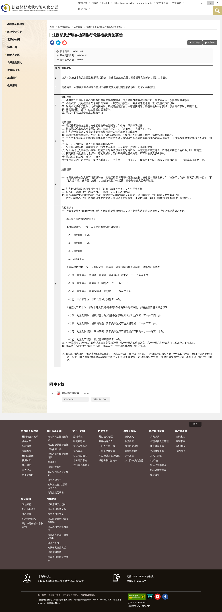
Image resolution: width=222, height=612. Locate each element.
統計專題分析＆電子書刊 (32, 525)
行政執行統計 (29, 509)
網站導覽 (82, 3)
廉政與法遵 (13, 69)
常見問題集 (162, 3)
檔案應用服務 (55, 552)
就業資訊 (154, 474)
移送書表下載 (157, 446)
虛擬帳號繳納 (131, 446)
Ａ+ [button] (218, 3)
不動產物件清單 (107, 450)
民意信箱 (176, 3)
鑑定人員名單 (55, 479)
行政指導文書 (55, 449)
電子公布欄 (13, 39)
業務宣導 (77, 450)
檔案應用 (12, 85)
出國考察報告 (55, 466)
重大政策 (26, 470)
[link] (52, 43)
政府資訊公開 (14, 31)
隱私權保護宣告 (88, 595)
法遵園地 (180, 450)
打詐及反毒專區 (81, 465)
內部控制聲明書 (56, 492)
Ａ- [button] (202, 3)
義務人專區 (13, 54)
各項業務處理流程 (159, 441)
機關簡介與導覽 (16, 24)
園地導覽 (26, 504)
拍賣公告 (12, 47)
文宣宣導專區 (80, 446)
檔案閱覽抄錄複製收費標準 (58, 520)
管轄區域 (26, 450)
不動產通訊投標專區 (109, 455)
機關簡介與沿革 (30, 436)
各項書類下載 (157, 450)
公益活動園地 (80, 455)
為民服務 (78, 27)
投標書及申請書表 (108, 460)
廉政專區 (180, 441)
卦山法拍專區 (106, 436)
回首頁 (94, 3)
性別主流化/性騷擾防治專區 (57, 486)
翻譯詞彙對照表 (158, 470)
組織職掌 (26, 446)
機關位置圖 (28, 455)
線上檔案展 (53, 542)
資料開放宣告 (54, 595)
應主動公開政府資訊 (58, 444)
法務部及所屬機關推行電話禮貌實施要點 (104, 27)
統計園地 (12, 77)
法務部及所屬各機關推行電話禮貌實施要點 (87, 35)
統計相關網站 (29, 518)
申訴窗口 (154, 460)
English (106, 3)
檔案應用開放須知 (57, 504)
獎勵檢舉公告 (131, 450)
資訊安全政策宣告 (71, 595)
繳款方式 (129, 436)
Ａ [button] (210, 3)
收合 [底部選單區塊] (195, 424)
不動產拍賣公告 (107, 446)
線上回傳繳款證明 (134, 460)
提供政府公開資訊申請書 (58, 456)
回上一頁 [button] (196, 42)
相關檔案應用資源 (57, 547)
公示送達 (129, 455)
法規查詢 (180, 436)
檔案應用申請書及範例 (58, 528)
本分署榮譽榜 (80, 460)
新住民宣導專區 (158, 465)
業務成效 (26, 513)
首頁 (52, 27)
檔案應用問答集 (56, 513)
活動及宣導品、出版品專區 (58, 536)
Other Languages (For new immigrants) (132, 3)
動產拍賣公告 (106, 441)
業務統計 (52, 462)
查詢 (217, 10)
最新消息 (77, 436)
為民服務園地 (14, 62)
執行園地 (180, 446)
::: (3, 2)
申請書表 (129, 441)
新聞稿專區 (79, 441)
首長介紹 (26, 441)
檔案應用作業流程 (57, 509)
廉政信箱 (82, 8)
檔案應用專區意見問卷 (58, 559)
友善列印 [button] (211, 42)
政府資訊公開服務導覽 (58, 438)
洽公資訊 (26, 465)
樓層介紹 (26, 460)
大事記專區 (28, 474)
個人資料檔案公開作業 (58, 473)
